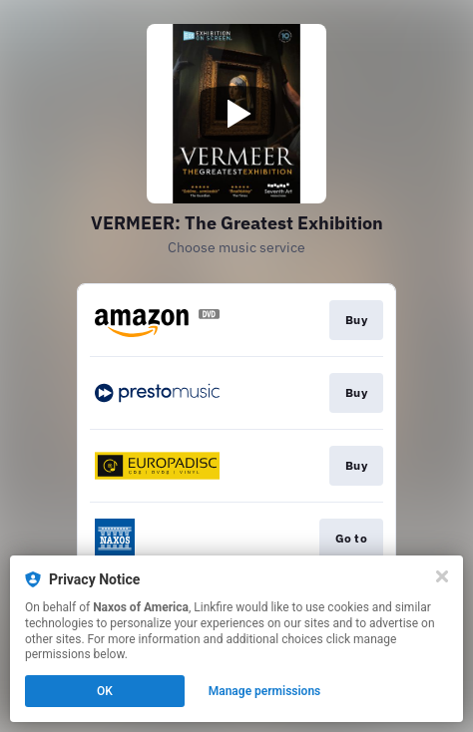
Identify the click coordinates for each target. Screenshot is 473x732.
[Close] (442, 576)
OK (105, 691)
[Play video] (236, 114)
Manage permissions (265, 691)
